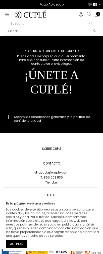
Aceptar (16, 244)
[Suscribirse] (89, 107)
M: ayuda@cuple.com (51, 172)
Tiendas (51, 182)
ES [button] (95, 4)
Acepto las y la (52, 118)
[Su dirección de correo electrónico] (51, 107)
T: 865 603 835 (51, 177)
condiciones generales (48, 117)
